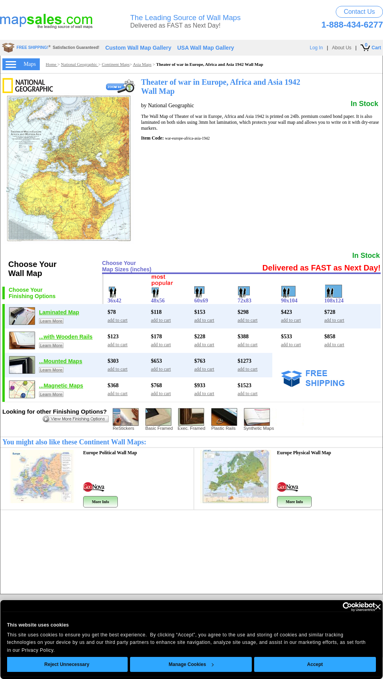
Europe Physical (304, 452)
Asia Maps (142, 64)
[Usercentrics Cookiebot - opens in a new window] (329, 607)
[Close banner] (366, 607)
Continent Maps (116, 64)
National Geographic (80, 64)
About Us (341, 47)
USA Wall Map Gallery (205, 48)
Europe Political (110, 452)
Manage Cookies (180, 664)
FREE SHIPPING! (32, 47)
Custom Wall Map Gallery (138, 48)
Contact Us (359, 11)
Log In (316, 47)
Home (52, 64)
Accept (304, 664)
